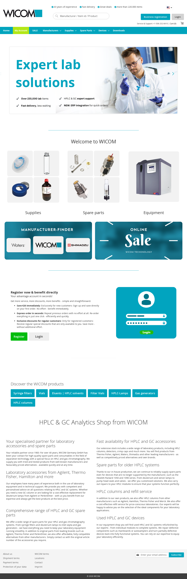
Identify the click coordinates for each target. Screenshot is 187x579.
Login (39, 337)
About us (7, 553)
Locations (39, 558)
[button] (169, 7)
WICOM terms (42, 553)
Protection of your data (14, 566)
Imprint (38, 566)
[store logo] (22, 13)
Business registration (155, 16)
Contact (39, 562)
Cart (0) (173, 23)
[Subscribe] (176, 554)
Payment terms (11, 562)
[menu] (93, 30)
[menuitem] (6, 30)
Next (172, 73)
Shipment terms (11, 558)
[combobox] (81, 16)
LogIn (178, 16)
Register (19, 336)
